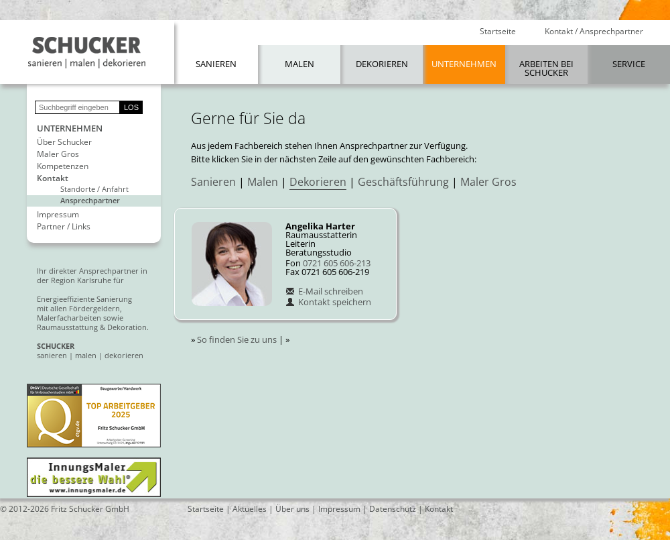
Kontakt (52, 178)
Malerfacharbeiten (69, 318)
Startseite (498, 32)
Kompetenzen (62, 166)
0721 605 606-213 (337, 263)
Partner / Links (63, 227)
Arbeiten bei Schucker (546, 68)
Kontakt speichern (328, 302)
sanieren (52, 355)
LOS (131, 107)
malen (85, 355)
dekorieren (124, 355)
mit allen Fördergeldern (78, 308)
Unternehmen (463, 64)
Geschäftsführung (403, 181)
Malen (299, 64)
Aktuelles (249, 509)
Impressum (58, 215)
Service (628, 64)
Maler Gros (58, 154)
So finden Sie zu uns (237, 339)
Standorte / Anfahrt (94, 189)
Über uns (292, 509)
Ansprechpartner (90, 200)
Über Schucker (64, 142)
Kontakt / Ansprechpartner (594, 32)
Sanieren (216, 64)
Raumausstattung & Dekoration (92, 327)
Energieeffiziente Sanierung (84, 299)
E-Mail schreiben (324, 291)
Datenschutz (392, 509)
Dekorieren (382, 64)
